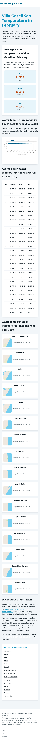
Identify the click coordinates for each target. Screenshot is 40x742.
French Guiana (9, 673)
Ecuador (7, 667)
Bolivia (6, 654)
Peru (6, 686)
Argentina (7, 651)
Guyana (7, 680)
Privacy (4, 736)
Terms (5, 733)
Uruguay (7, 693)
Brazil (6, 657)
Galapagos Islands (11, 677)
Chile (6, 661)
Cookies (4, 730)
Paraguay (7, 683)
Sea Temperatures (11, 3)
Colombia (7, 664)
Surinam (7, 690)
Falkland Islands (10, 670)
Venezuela (8, 696)
